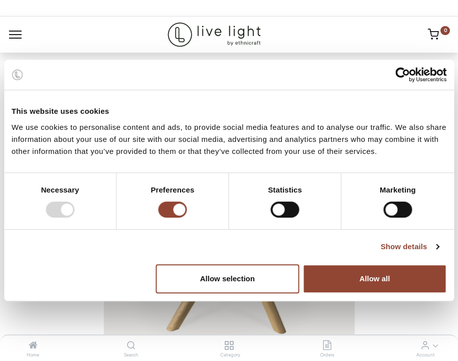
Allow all (375, 278)
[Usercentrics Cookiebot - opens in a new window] (402, 74)
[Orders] (327, 346)
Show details (404, 246)
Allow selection (227, 278)
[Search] (131, 346)
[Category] (229, 346)
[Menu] (15, 34)
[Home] (33, 346)
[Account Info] (425, 346)
